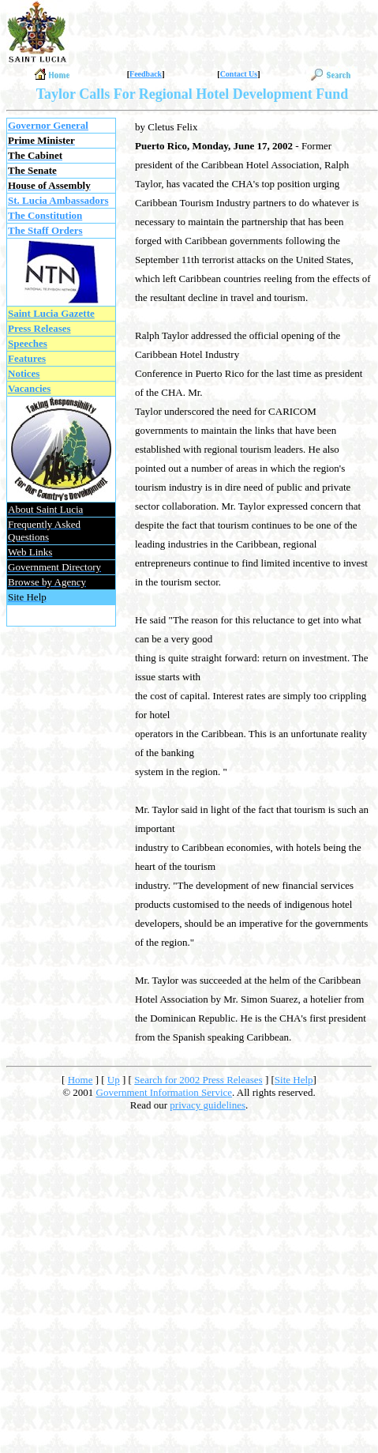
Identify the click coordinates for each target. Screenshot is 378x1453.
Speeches (27, 343)
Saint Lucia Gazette (51, 313)
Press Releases (39, 328)
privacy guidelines (207, 1105)
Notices (23, 373)
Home (80, 1080)
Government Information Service (164, 1092)
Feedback (145, 74)
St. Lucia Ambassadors (58, 200)
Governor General (48, 125)
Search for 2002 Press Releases (198, 1080)
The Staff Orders (45, 230)
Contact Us (239, 74)
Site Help (294, 1080)
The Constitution (45, 215)
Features (27, 358)
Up (113, 1080)
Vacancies (29, 388)
